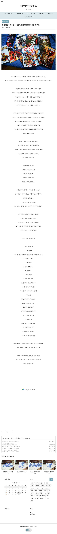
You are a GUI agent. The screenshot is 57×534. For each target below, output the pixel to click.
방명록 (29, 9)
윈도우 (48, 498)
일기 (12, 438)
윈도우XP (37, 493)
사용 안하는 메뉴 (29, 17)
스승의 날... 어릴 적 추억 (9, 441)
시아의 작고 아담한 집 (38, 485)
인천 (43, 485)
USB (32, 498)
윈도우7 (36, 498)
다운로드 (42, 483)
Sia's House (9, 13)
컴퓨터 (32, 493)
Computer (31, 13)
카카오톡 (36, 483)
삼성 (32, 490)
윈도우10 (36, 495)
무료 (32, 495)
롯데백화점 (42, 495)
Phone (41, 13)
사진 (48, 495)
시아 (32, 483)
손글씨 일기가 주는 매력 (9, 451)
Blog (50, 13)
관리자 (31, 526)
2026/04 (16, 483)
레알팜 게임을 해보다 (8, 444)
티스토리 (32, 488)
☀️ (27, 530)
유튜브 (37, 488)
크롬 (42, 488)
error (36, 490)
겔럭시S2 (47, 493)
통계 (47, 483)
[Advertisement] (28, 389)
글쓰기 (36, 526)
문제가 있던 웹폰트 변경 (9, 448)
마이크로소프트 (42, 498)
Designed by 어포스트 (24, 526)
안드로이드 (48, 485)
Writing (20, 13)
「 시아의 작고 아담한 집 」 (28, 5)
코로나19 (47, 488)
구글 (32, 500)
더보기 (51, 479)
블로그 (45, 490)
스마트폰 (40, 490)
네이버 (32, 485)
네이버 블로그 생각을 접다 (10, 446)
